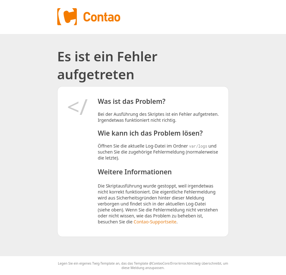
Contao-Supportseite (155, 222)
